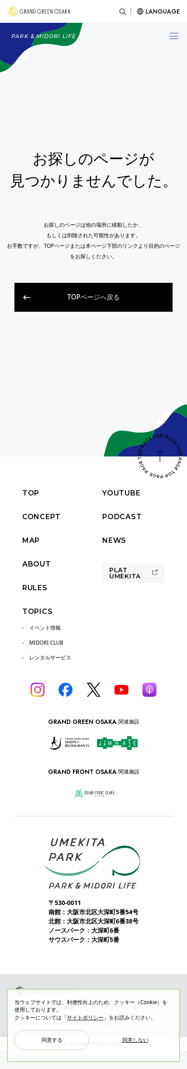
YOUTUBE (121, 493)
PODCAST (122, 517)
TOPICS (37, 611)
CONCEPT (41, 517)
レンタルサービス (50, 657)
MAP (31, 540)
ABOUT (36, 564)
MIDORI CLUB (46, 642)
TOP (30, 493)
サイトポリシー (85, 1017)
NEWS (114, 540)
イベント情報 (45, 627)
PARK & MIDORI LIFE (43, 36)
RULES (35, 588)
